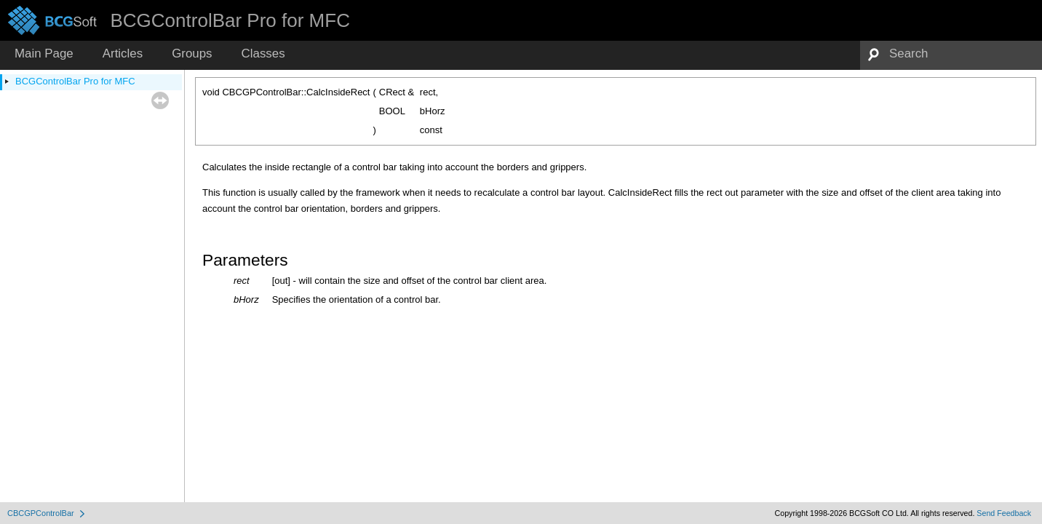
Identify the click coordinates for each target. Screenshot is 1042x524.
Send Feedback (1004, 513)
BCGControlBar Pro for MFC (75, 81)
